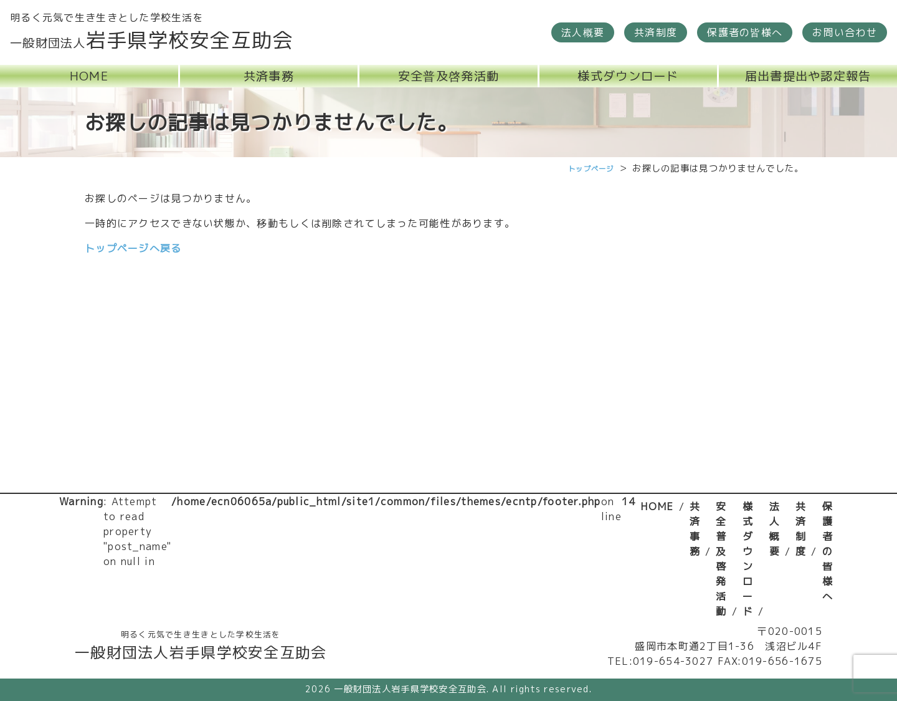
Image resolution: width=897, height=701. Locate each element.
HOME (656, 506)
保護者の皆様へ (827, 551)
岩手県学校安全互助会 (151, 40)
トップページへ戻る (133, 248)
